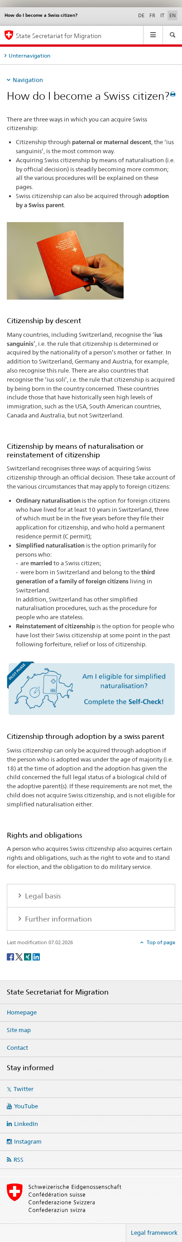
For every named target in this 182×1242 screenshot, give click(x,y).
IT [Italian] (162, 15)
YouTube (26, 1106)
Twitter (24, 1088)
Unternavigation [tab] (29, 55)
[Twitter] (19, 956)
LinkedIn (26, 1123)
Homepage (22, 1012)
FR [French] (152, 15)
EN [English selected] (172, 15)
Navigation (28, 79)
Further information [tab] (57, 919)
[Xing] (28, 956)
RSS (19, 1159)
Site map (19, 1029)
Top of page (160, 942)
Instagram (28, 1141)
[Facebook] (11, 956)
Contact (17, 1047)
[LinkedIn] (36, 956)
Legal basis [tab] (42, 896)
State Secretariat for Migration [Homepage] (58, 35)
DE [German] (141, 15)
